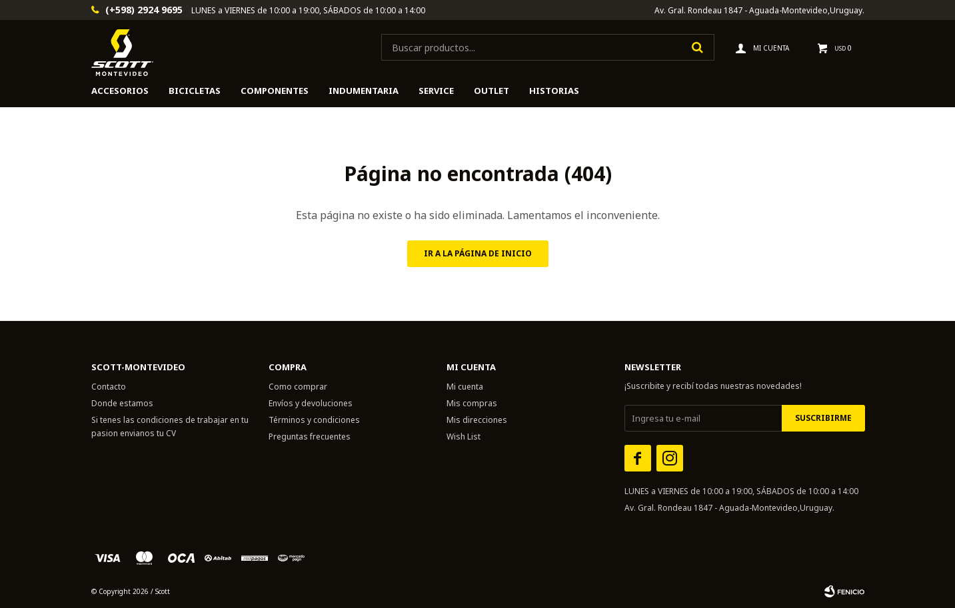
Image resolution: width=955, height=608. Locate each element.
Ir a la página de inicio (478, 253)
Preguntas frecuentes (310, 436)
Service (436, 91)
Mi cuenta (465, 386)
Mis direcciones (477, 420)
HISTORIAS (554, 91)
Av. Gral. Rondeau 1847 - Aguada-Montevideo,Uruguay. (759, 10)
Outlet (491, 91)
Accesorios (120, 91)
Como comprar (298, 386)
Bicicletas (195, 91)
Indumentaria (364, 91)
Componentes (275, 91)
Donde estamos (122, 403)
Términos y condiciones (314, 420)
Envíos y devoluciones (311, 403)
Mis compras (472, 403)
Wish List (463, 436)
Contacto (108, 386)
